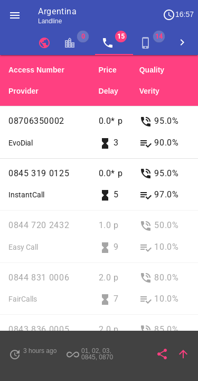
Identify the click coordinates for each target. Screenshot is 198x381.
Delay (108, 91)
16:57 (178, 14)
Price (108, 70)
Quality (151, 70)
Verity (149, 91)
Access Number (36, 70)
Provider (23, 91)
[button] (14, 15)
